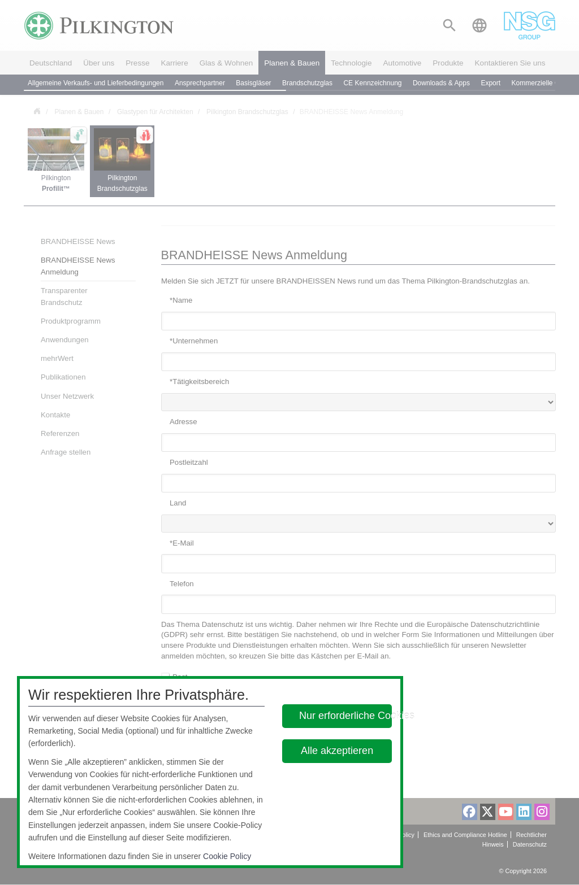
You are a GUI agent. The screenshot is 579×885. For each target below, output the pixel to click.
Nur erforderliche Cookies (345, 715)
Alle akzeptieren (337, 750)
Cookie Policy (227, 856)
